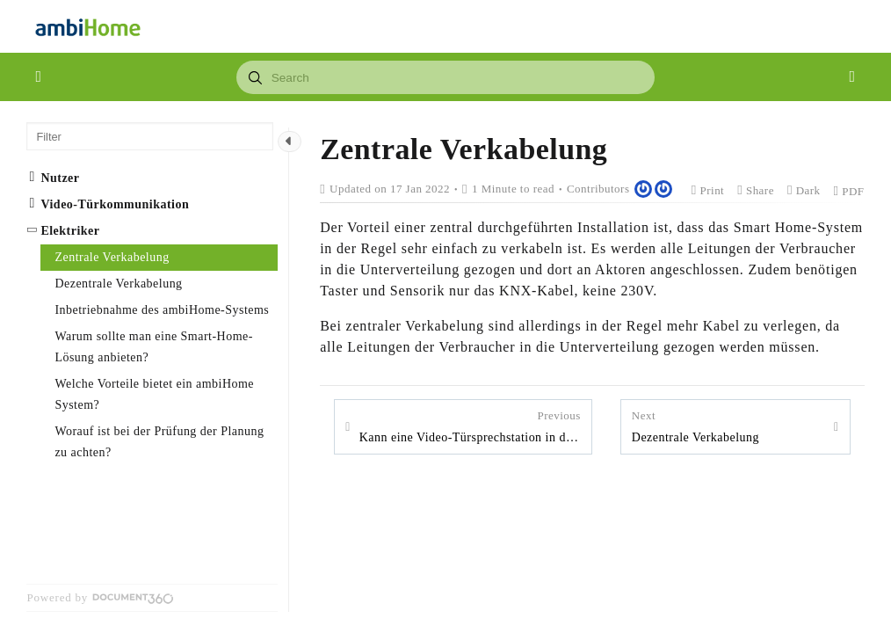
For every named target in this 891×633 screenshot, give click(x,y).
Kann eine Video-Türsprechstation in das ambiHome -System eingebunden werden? (470, 425)
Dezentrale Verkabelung (695, 425)
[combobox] (446, 77)
